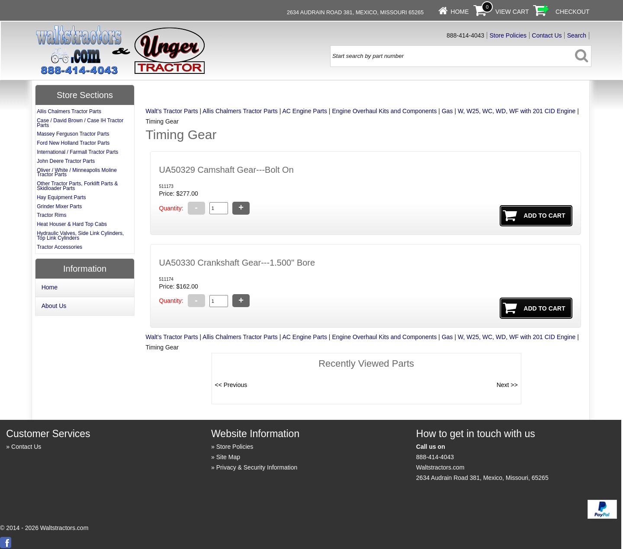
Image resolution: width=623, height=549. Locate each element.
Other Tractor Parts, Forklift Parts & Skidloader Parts (77, 186)
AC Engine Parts (304, 111)
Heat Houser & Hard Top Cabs (72, 224)
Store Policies (508, 35)
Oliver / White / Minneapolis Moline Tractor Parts (77, 172)
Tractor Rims (51, 215)
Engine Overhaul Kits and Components (384, 111)
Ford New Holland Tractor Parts (73, 143)
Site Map (228, 457)
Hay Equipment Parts (61, 197)
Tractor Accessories (59, 247)
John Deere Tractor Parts (66, 161)
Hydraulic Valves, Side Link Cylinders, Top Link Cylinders (80, 235)
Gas (447, 111)
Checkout (573, 11)
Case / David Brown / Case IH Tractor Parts (80, 122)
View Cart (512, 11)
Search (576, 35)
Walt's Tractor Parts (172, 111)
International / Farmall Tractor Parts (77, 152)
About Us (54, 305)
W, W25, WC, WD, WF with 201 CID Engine (516, 111)
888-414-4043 (435, 457)
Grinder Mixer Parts (59, 206)
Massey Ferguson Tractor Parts (73, 134)
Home (460, 11)
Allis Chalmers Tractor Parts (239, 111)
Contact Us (547, 35)
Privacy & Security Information (257, 467)
